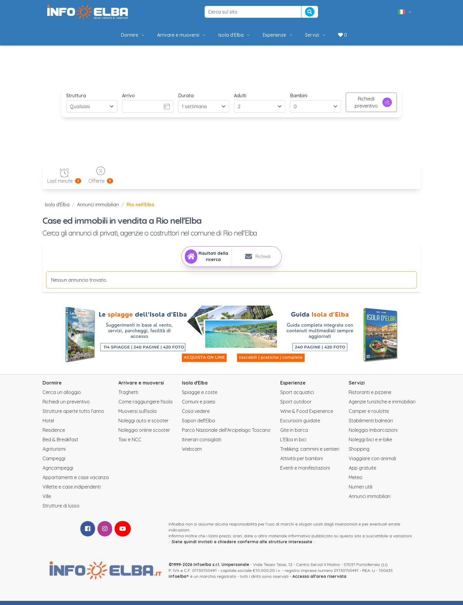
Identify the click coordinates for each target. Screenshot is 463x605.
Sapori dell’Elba (198, 425)
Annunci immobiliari (98, 204)
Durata (186, 95)
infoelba (177, 580)
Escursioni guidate (300, 425)
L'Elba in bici (293, 444)
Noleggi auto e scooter (143, 425)
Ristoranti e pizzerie (370, 396)
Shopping (359, 453)
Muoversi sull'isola (137, 415)
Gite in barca (294, 434)
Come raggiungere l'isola (145, 406)
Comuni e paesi (198, 406)
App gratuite (362, 472)
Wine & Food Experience (306, 415)
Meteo (355, 481)
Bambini (298, 95)
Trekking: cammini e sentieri (309, 453)
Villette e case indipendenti (72, 491)
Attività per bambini (301, 462)
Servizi (315, 35)
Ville (47, 500)
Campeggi (54, 462)
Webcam (192, 453)
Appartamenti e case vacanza (76, 481)
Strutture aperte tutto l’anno (73, 415)
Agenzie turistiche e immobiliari (382, 406)
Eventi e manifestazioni (305, 472)
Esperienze (278, 35)
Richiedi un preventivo (66, 406)
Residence (54, 434)
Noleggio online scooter (144, 434)
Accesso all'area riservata (319, 580)
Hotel (48, 425)
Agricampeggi (58, 472)
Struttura (76, 95)
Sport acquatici (297, 396)
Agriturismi (54, 453)
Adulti (240, 95)
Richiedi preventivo (373, 102)
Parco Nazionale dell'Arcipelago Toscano (226, 434)
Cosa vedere (196, 415)
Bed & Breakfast (60, 444)
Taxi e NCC (129, 444)
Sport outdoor (296, 406)
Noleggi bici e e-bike (370, 444)
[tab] (203, 258)
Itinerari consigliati (201, 444)
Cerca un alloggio (62, 396)
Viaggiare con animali (372, 462)
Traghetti (128, 396)
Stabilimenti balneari (371, 425)
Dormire (133, 35)
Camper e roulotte (369, 415)
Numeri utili (360, 491)
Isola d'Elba (234, 35)
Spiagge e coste (199, 396)
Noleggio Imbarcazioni (373, 434)
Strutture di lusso (61, 510)
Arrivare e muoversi (181, 35)
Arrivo (128, 95)
